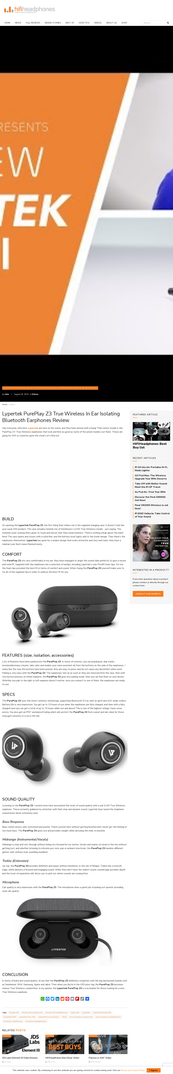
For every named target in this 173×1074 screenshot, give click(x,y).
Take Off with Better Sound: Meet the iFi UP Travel (151, 485)
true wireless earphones (81, 1017)
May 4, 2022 (6, 1062)
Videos (98, 22)
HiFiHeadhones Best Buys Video (62, 1057)
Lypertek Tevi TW (27, 1017)
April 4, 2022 (50, 1062)
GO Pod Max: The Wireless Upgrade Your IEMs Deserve (151, 477)
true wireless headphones (108, 1017)
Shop (124, 22)
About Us (111, 22)
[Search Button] (168, 22)
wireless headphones (36, 1021)
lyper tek (75, 1012)
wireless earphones (13, 1021)
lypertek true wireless (49, 1017)
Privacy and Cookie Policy (132, 1070)
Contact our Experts (148, 594)
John (7, 394)
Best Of (70, 22)
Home (7, 22)
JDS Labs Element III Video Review (20, 1057)
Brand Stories (53, 22)
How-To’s (84, 22)
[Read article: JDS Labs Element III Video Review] (21, 1044)
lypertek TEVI (10, 1017)
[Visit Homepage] (29, 10)
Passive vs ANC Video (100, 1057)
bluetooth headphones (57, 1012)
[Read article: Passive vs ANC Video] (108, 1044)
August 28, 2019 (21, 394)
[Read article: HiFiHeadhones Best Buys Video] (64, 1044)
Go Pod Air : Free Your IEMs (150, 492)
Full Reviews (33, 22)
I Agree (154, 1070)
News (18, 22)
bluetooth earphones (32, 1012)
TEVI (64, 1017)
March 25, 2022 (94, 1062)
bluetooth (14, 1012)
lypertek (86, 1012)
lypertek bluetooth (102, 1012)
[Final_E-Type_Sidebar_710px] (151, 542)
